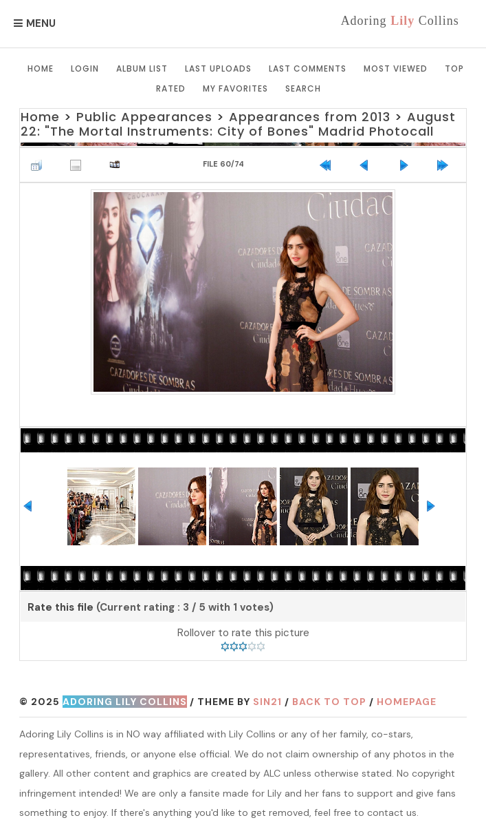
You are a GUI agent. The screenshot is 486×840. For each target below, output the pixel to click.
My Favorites (235, 88)
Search (303, 88)
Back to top (329, 701)
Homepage (407, 701)
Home (40, 68)
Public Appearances (144, 116)
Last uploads (218, 68)
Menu (41, 23)
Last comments (307, 68)
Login (85, 68)
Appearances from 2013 (309, 116)
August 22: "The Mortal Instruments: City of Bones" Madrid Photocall (238, 124)
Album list (142, 68)
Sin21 (267, 701)
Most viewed (396, 68)
